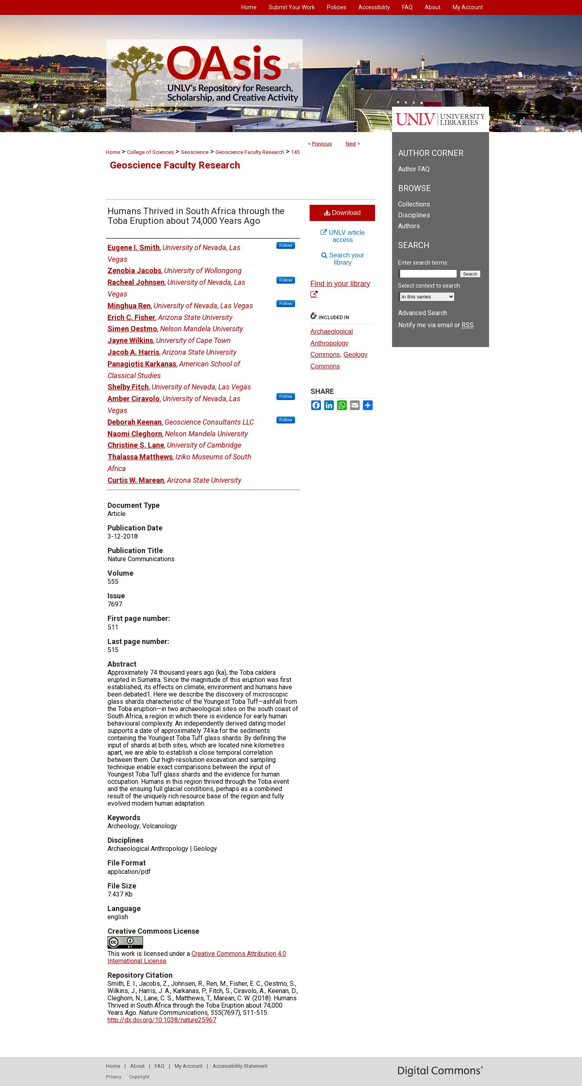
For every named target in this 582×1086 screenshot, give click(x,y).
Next (351, 144)
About (137, 1066)
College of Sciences (150, 152)
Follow (285, 245)
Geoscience (195, 152)
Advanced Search (422, 313)
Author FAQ (414, 169)
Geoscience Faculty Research (249, 152)
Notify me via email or (436, 325)
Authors (409, 226)
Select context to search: (429, 285)
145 (295, 152)
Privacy (113, 1077)
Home (113, 152)
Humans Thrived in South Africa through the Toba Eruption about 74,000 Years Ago (196, 216)
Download (342, 212)
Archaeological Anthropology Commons (331, 343)
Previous (322, 144)
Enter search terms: (423, 262)
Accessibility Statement (240, 1066)
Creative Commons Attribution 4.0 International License (197, 957)
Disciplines (414, 215)
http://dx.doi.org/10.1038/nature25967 (162, 1020)
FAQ (159, 1066)
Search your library (342, 259)
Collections (414, 204)
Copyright (139, 1077)
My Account (188, 1066)
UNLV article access (343, 236)
